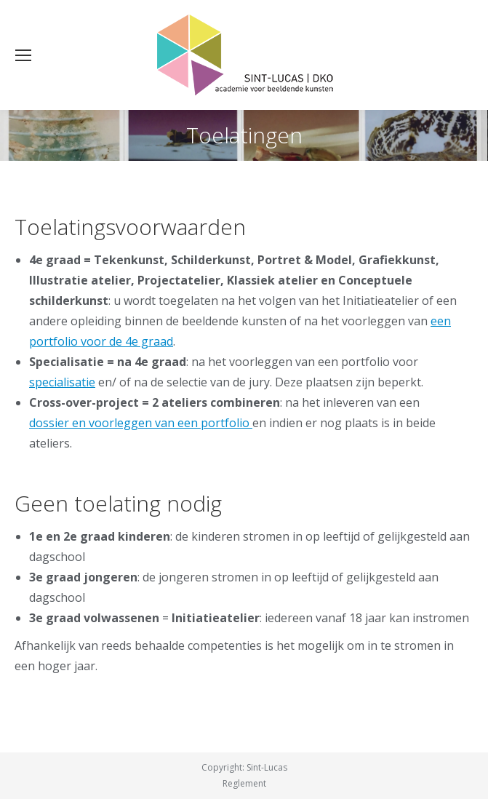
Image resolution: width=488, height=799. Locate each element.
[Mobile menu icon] (23, 55)
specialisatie (62, 382)
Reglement (244, 783)
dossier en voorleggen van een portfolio (140, 423)
